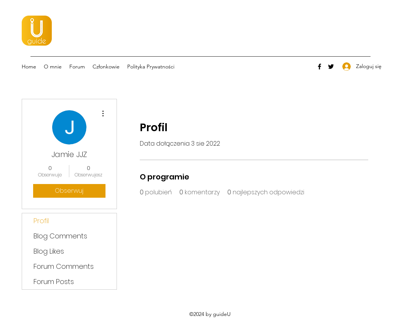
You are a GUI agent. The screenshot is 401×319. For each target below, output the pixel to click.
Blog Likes (49, 251)
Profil (41, 220)
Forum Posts (54, 281)
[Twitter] (331, 66)
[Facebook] (319, 66)
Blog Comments (60, 236)
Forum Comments (64, 266)
